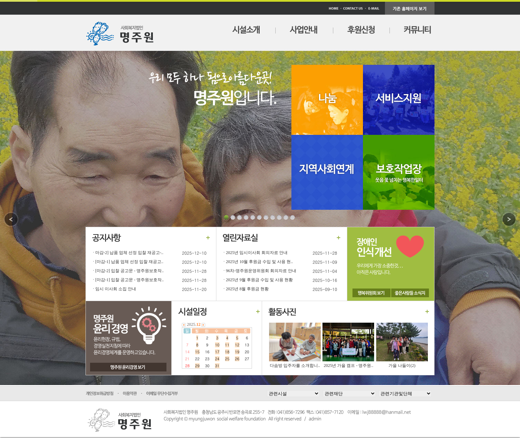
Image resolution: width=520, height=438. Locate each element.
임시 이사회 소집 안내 (115, 288)
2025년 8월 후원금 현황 (247, 288)
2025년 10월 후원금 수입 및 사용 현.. (259, 261)
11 (227, 344)
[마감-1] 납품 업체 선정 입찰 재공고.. (129, 261)
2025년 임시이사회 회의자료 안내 (257, 252)
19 (237, 351)
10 (217, 344)
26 (237, 358)
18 (227, 351)
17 (217, 351)
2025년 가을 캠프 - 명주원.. (348, 365)
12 (237, 344)
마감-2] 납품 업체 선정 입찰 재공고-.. (129, 252)
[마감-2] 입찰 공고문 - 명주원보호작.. (129, 270)
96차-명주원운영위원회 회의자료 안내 (261, 270)
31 (217, 365)
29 (197, 365)
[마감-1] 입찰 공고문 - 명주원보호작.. (129, 279)
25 (227, 358)
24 (217, 358)
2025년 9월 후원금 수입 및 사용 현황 (259, 279)
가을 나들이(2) (401, 365)
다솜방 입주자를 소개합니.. (295, 365)
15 (197, 351)
